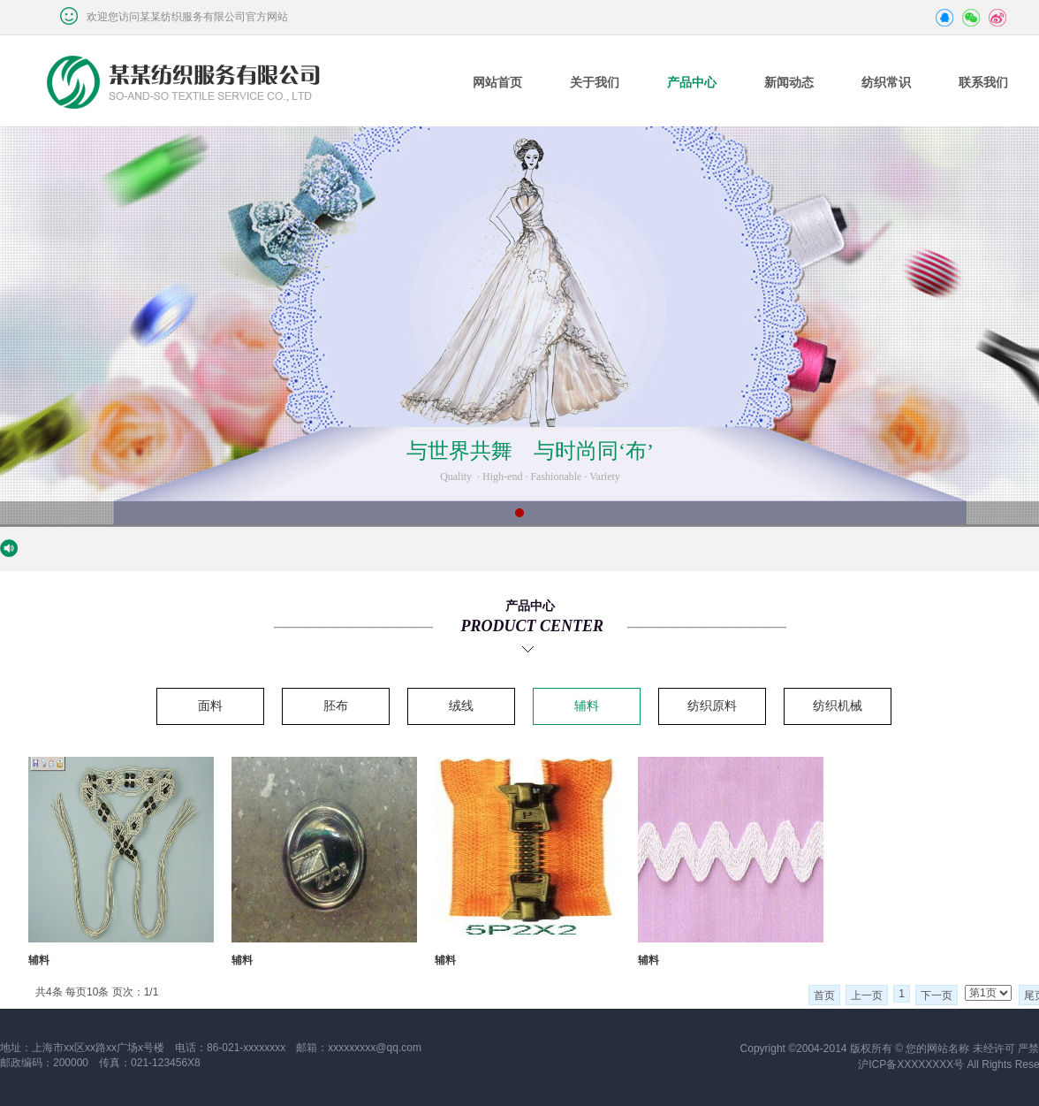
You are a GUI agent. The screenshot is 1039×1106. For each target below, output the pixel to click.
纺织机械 (837, 706)
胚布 (335, 706)
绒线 (461, 706)
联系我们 (983, 82)
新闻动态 (789, 82)
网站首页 (497, 82)
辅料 (586, 706)
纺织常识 (886, 82)
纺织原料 (712, 706)
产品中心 (692, 82)
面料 (210, 706)
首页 (824, 995)
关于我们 (594, 82)
